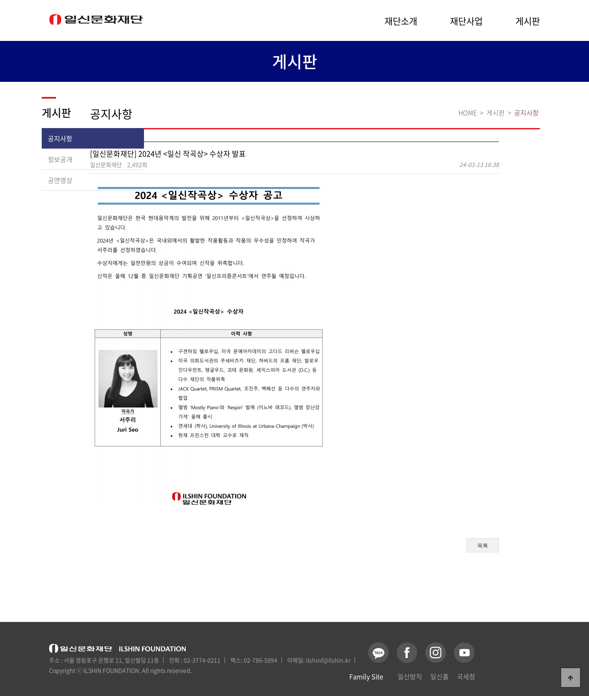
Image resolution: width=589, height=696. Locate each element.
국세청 (466, 676)
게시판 (527, 20)
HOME (468, 112)
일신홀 (439, 676)
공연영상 (60, 180)
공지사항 (60, 138)
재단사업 (466, 20)
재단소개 (400, 20)
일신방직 (410, 676)
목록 (482, 546)
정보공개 (60, 159)
